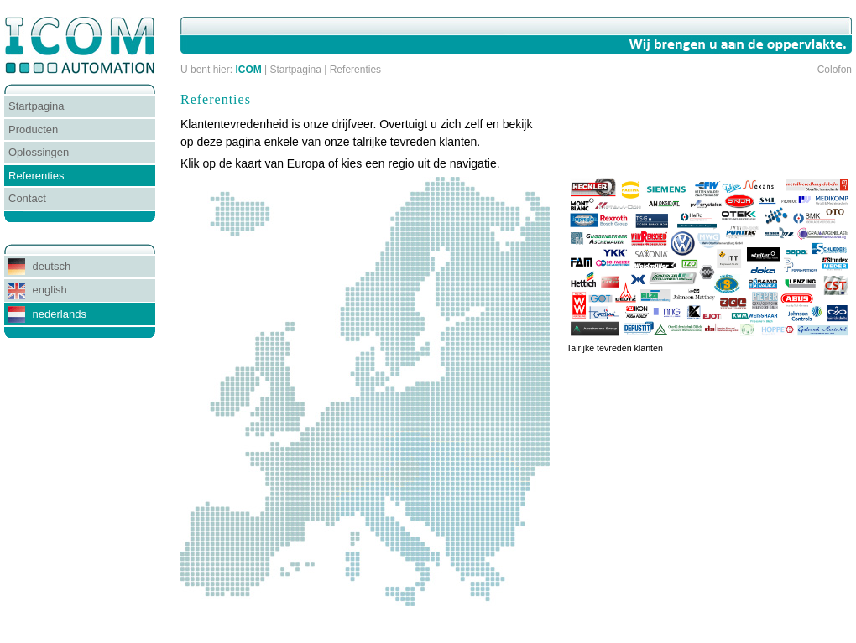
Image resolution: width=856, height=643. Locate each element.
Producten (33, 129)
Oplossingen (38, 152)
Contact (27, 198)
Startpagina (295, 69)
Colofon (834, 69)
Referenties (355, 69)
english (37, 291)
